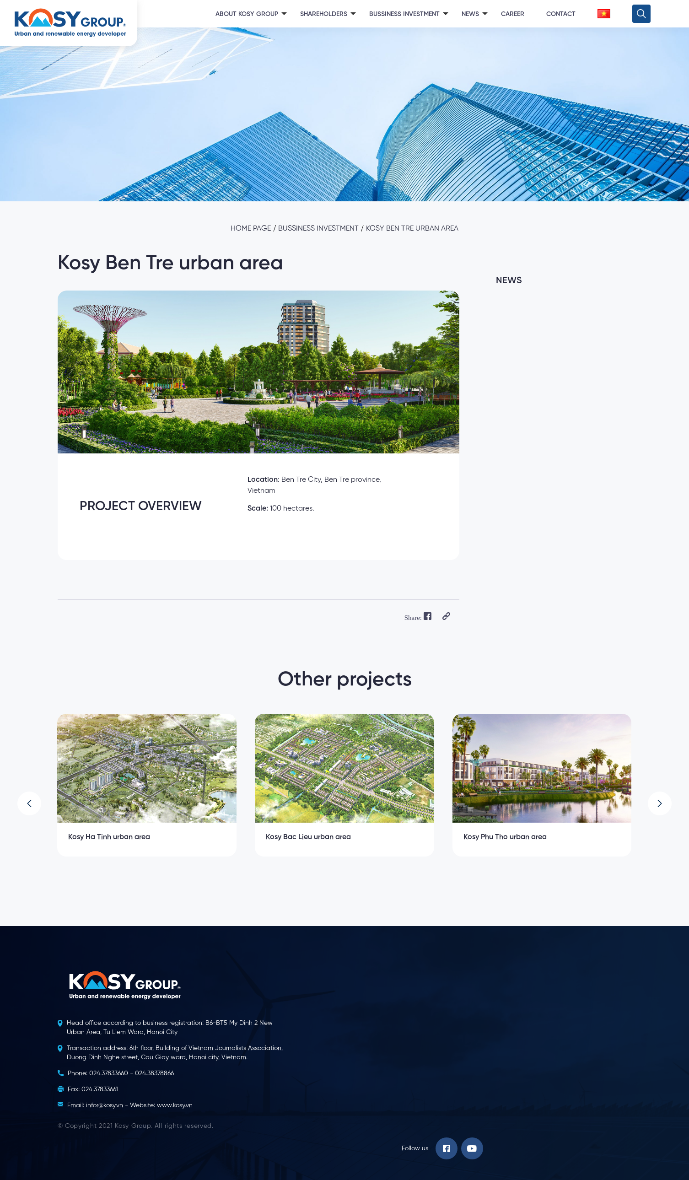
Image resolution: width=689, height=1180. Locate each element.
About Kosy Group (246, 14)
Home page (251, 228)
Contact (561, 14)
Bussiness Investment (404, 14)
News (470, 14)
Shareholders (323, 14)
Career (512, 14)
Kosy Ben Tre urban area (412, 228)
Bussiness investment (318, 228)
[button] (29, 803)
